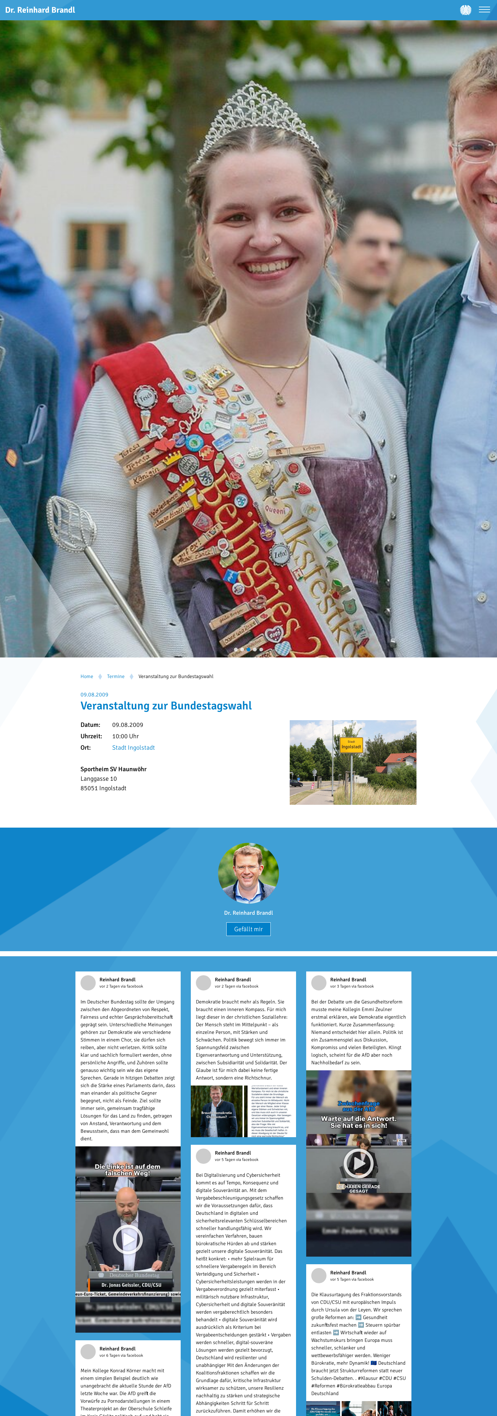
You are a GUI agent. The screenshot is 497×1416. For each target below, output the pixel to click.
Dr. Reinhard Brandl (248, 912)
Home (87, 676)
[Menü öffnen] (484, 10)
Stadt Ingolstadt (133, 748)
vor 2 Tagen (110, 986)
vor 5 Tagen (225, 1159)
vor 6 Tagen (110, 1355)
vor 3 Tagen (341, 986)
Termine (116, 676)
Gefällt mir (248, 929)
